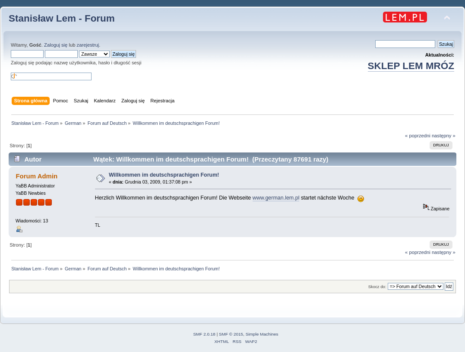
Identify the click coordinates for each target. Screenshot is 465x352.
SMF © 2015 (231, 334)
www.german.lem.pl (276, 198)
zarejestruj (88, 45)
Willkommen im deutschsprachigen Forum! (164, 175)
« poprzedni (417, 135)
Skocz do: (377, 286)
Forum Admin (36, 176)
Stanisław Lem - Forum (62, 18)
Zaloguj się (55, 45)
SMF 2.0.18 (204, 334)
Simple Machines (262, 334)
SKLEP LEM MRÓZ (411, 65)
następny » (444, 135)
